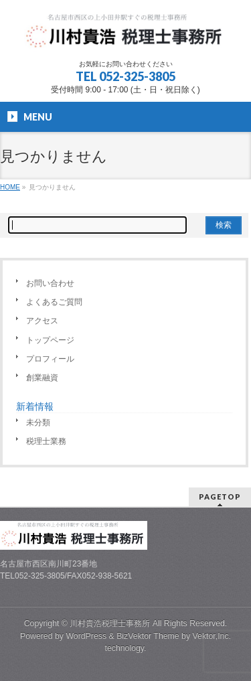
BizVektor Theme (147, 636)
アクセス (42, 320)
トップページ (50, 340)
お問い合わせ (50, 283)
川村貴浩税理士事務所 (110, 623)
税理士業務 (46, 441)
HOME (10, 187)
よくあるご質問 (54, 302)
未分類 (38, 422)
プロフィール (50, 359)
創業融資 (42, 377)
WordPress (86, 636)
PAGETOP (220, 496)
